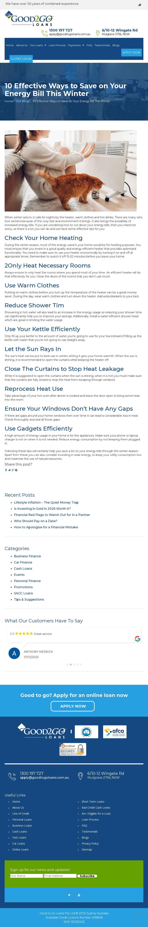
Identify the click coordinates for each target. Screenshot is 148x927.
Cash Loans (23, 568)
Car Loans (18, 843)
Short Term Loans (93, 801)
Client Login (21, 59)
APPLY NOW (73, 706)
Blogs (116, 45)
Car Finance (23, 562)
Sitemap (87, 849)
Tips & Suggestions (29, 599)
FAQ (89, 45)
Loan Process (57, 45)
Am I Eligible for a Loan (96, 813)
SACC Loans (23, 593)
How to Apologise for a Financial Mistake (46, 527)
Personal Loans (22, 819)
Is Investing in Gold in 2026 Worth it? (42, 509)
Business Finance (27, 556)
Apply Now (131, 52)
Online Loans (20, 849)
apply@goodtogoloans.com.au (69, 34)
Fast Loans (19, 837)
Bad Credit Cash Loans (96, 807)
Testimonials (102, 45)
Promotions (23, 587)
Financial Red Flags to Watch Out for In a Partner (52, 515)
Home (10, 45)
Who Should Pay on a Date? (35, 521)
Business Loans (22, 825)
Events (19, 575)
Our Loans (38, 45)
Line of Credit (20, 813)
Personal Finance (27, 581)
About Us (21, 45)
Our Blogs (23, 101)
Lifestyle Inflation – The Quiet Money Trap (46, 502)
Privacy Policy (90, 843)
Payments (76, 45)
